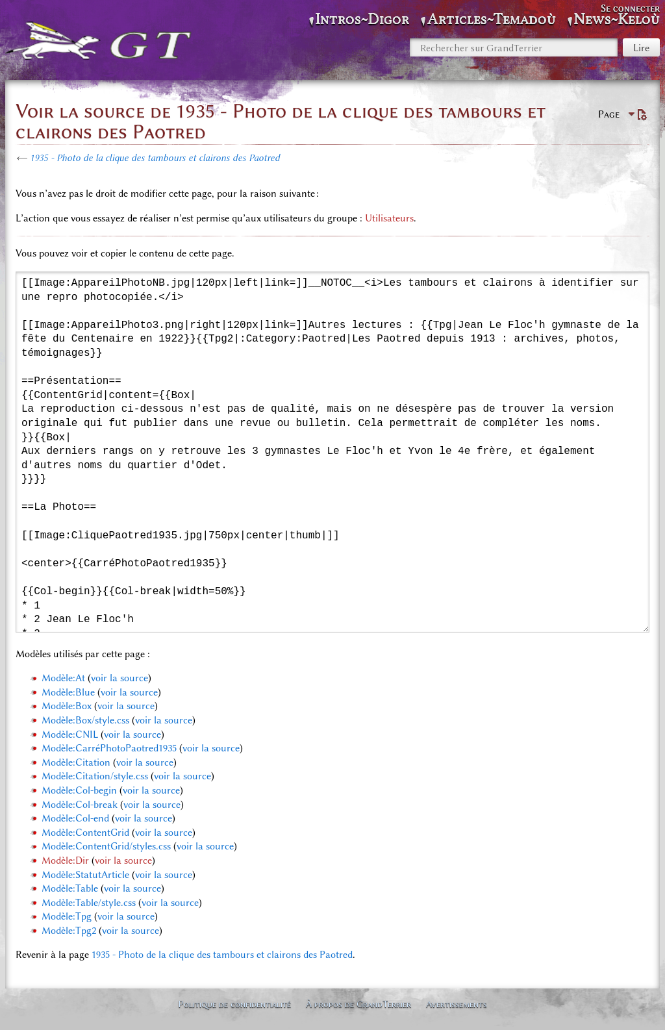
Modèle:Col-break (80, 804)
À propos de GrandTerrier (358, 1004)
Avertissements (456, 1004)
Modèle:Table (70, 888)
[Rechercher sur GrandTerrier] (514, 47)
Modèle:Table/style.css (89, 903)
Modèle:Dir (65, 860)
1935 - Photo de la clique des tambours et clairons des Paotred (155, 158)
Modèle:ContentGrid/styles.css (106, 846)
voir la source (119, 678)
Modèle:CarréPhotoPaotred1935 (109, 748)
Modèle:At (63, 678)
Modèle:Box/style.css (85, 720)
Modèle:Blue (68, 692)
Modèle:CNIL (70, 734)
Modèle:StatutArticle (85, 875)
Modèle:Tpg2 (69, 930)
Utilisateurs (389, 218)
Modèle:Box (67, 706)
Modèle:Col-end (75, 818)
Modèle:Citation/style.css (95, 776)
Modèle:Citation (76, 762)
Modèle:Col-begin (79, 790)
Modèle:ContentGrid (85, 832)
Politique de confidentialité (234, 1004)
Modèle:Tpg (67, 916)
